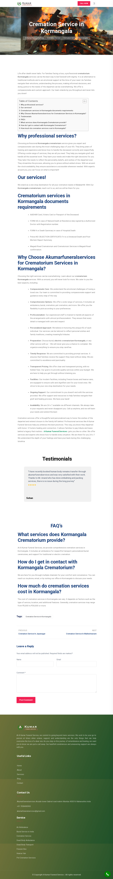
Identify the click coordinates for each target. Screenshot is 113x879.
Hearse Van (21, 853)
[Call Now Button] (107, 874)
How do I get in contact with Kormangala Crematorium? (43, 125)
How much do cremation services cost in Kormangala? (43, 128)
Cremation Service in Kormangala (38, 617)
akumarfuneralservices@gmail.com (31, 811)
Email (59, 659)
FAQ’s (23, 119)
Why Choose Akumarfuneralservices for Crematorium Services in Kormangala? (53, 114)
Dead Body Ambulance (26, 840)
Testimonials (26, 116)
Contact (20, 783)
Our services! (26, 108)
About (19, 770)
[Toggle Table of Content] (83, 101)
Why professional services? (32, 105)
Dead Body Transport (25, 845)
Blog (19, 779)
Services (20, 774)
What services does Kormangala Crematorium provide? (43, 122)
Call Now (84, 3)
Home (19, 766)
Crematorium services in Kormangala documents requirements (47, 111)
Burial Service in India (25, 832)
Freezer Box (21, 849)
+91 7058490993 (24, 806)
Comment (21, 673)
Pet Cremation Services (26, 858)
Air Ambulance (22, 827)
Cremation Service (24, 836)
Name (19, 659)
